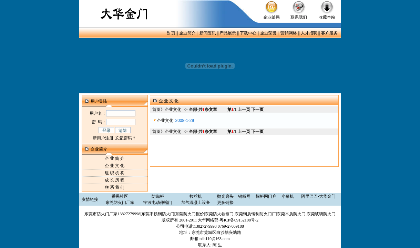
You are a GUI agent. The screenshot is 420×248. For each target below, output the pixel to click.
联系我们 (298, 17)
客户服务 (329, 33)
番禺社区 (120, 196)
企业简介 (187, 33)
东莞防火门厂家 (119, 202)
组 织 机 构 (114, 172)
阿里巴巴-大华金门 (318, 196)
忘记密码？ (125, 138)
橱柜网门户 (266, 196)
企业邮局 (271, 17)
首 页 (170, 33)
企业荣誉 (268, 33)
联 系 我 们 (114, 187)
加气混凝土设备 (195, 202)
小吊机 (287, 196)
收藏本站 (327, 17)
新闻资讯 (207, 33)
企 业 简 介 (114, 158)
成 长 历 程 (114, 180)
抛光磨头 (225, 196)
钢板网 (244, 196)
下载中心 (248, 33)
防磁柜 (158, 196)
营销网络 (288, 33)
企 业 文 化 (114, 165)
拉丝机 (195, 196)
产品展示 (227, 33)
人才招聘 (309, 33)
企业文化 (165, 120)
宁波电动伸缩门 (157, 202)
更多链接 (225, 202)
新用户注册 (103, 138)
